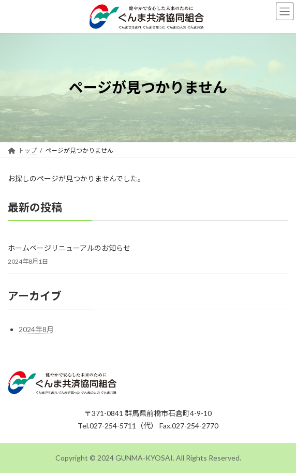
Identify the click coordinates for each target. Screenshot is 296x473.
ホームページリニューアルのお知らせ (69, 247)
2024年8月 (36, 329)
